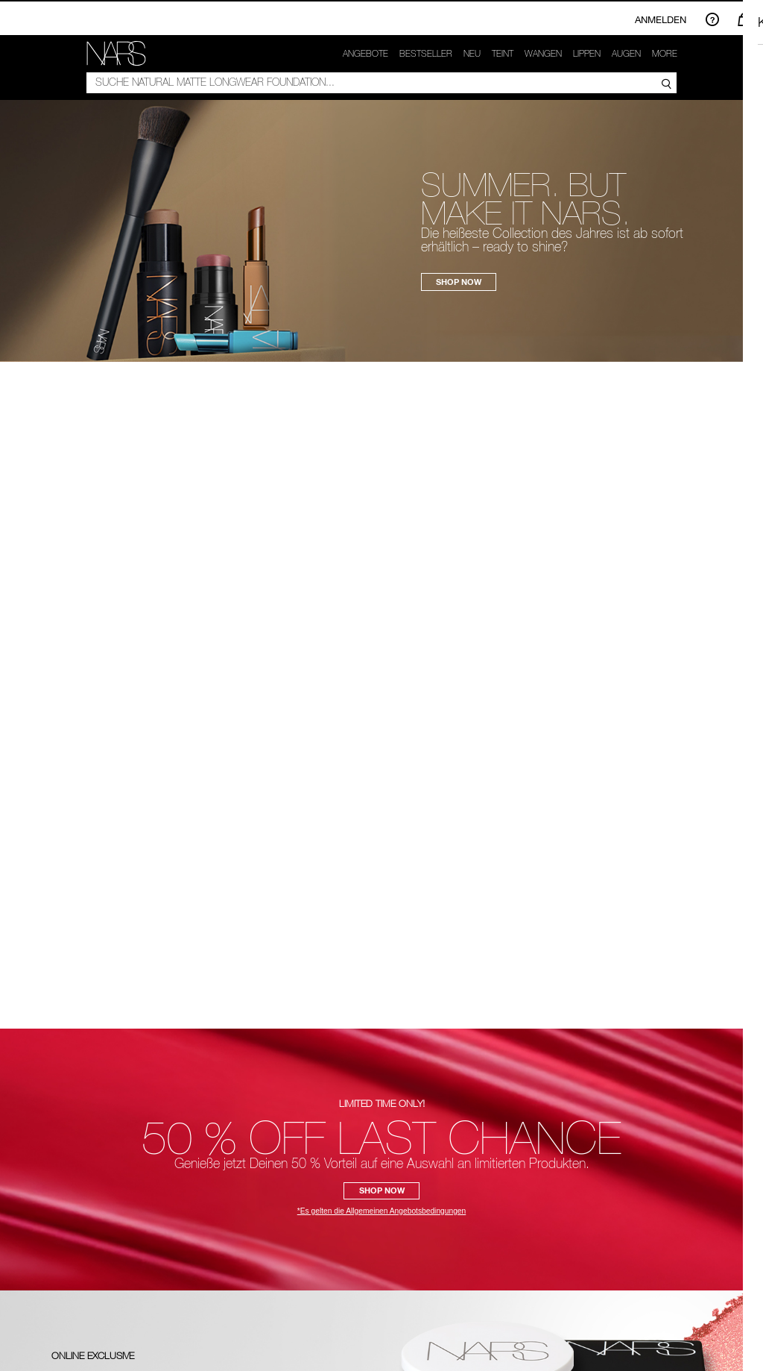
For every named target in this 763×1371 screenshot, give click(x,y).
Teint (502, 53)
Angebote (365, 53)
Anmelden (660, 19)
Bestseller (425, 53)
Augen (626, 53)
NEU (472, 53)
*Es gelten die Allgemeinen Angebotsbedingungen (381, 1211)
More (664, 53)
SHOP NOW (458, 281)
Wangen (543, 53)
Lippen (587, 53)
